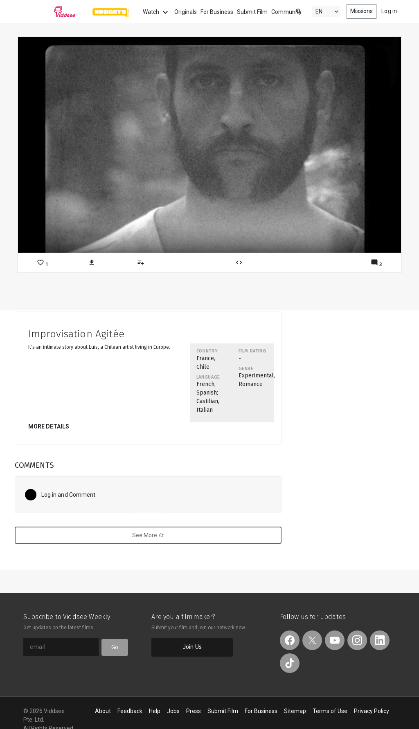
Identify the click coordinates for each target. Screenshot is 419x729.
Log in (389, 11)
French (205, 384)
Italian (204, 409)
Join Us (192, 647)
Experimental (256, 375)
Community (286, 12)
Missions (361, 11)
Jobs (173, 711)
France (205, 358)
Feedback (129, 711)
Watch (156, 12)
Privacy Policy (371, 711)
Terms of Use (330, 711)
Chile (203, 366)
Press (193, 711)
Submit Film (252, 12)
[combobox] (291, 11)
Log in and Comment (68, 494)
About (103, 711)
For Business (216, 12)
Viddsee (49, 11)
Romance (251, 384)
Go (114, 647)
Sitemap (295, 711)
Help (154, 711)
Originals (185, 12)
